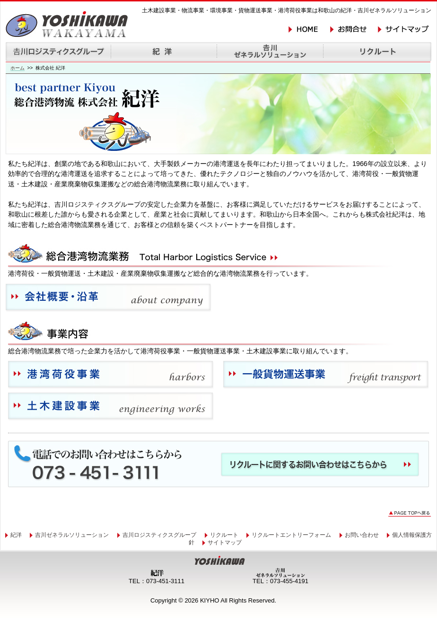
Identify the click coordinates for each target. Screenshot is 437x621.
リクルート (224, 535)
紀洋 (16, 535)
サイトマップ (225, 542)
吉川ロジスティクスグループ (159, 535)
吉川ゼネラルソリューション (72, 535)
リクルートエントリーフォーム (291, 535)
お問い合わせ (362, 535)
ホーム (17, 67)
